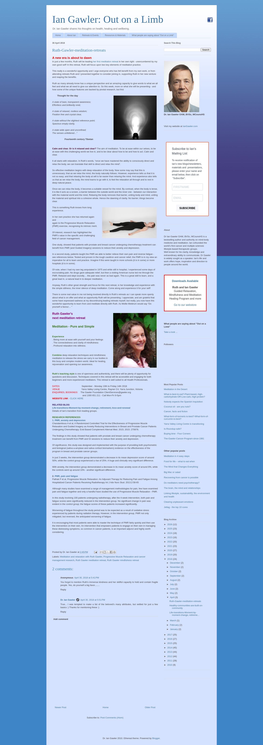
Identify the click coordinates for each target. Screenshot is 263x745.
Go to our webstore (185, 304)
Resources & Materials (115, 35)
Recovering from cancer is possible (181, 477)
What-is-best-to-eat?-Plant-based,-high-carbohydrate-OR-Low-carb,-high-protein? (184, 395)
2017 (170, 634)
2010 (170, 665)
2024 (170, 533)
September (175, 575)
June (172, 588)
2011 (170, 660)
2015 (170, 643)
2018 (170, 559)
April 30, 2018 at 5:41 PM (86, 577)
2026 (170, 524)
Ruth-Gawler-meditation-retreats (79, 50)
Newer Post (60, 707)
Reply (63, 589)
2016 (170, 639)
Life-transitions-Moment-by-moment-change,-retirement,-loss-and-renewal (91, 408)
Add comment (60, 619)
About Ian (71, 35)
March (173, 620)
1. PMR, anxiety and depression (69, 420)
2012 (170, 656)
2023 (170, 537)
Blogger (156, 738)
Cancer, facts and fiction (176, 411)
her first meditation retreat (106, 61)
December (175, 563)
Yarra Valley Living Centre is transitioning (184, 424)
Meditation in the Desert (175, 389)
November (175, 567)
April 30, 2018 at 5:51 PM (92, 600)
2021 (170, 546)
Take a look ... (171, 332)
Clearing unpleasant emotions (178, 502)
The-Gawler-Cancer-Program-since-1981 (184, 438)
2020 (170, 550)
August (173, 580)
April (172, 597)
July (172, 584)
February (174, 625)
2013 (170, 652)
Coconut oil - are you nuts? (177, 406)
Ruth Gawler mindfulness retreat (123, 560)
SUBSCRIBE (187, 208)
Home (58, 35)
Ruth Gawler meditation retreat (91, 560)
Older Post (150, 707)
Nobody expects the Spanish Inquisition (183, 401)
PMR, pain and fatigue (66, 476)
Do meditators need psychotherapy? (182, 482)
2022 (170, 541)
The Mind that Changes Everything (181, 466)
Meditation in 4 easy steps (177, 456)
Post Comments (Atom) (111, 717)
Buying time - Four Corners (177, 433)
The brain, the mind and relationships (182, 488)
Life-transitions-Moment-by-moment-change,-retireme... (184, 613)
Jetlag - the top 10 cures (176, 507)
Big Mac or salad (172, 472)
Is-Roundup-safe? (173, 429)
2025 (170, 528)
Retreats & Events (90, 35)
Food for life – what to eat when (179, 461)
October (174, 571)
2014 (170, 647)
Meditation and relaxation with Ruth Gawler (81, 556)
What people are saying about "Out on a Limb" (153, 35)
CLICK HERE (76, 398)
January (174, 629)
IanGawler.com (190, 126)
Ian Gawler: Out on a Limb (107, 19)
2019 (170, 554)
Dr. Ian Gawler (68, 600)
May (172, 593)
